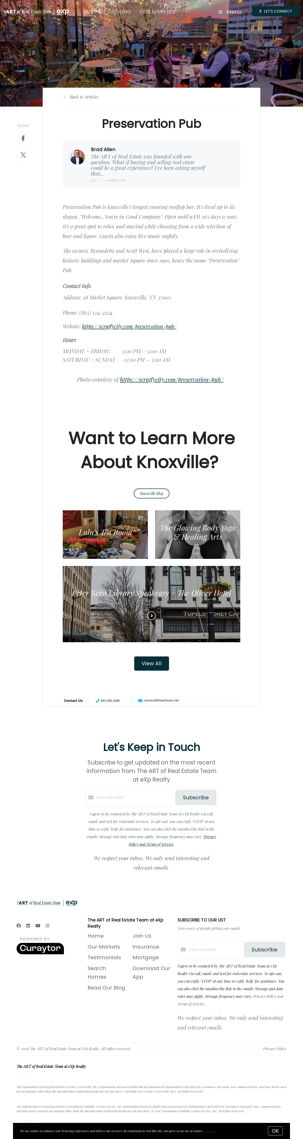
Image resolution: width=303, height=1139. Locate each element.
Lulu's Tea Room (105, 532)
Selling (121, 11)
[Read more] (151, 615)
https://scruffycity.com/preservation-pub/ (129, 326)
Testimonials (104, 957)
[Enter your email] (134, 797)
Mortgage (146, 957)
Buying (93, 11)
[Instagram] (47, 925)
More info (210, 1131)
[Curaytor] (40, 952)
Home (96, 936)
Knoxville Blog (151, 493)
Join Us (142, 936)
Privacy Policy (274, 1048)
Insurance (146, 946)
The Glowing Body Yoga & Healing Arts (198, 532)
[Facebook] (19, 925)
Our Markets (157, 11)
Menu (230, 11)
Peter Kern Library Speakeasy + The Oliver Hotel (151, 593)
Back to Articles (84, 97)
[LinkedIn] (28, 925)
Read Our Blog (106, 987)
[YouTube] (38, 925)
